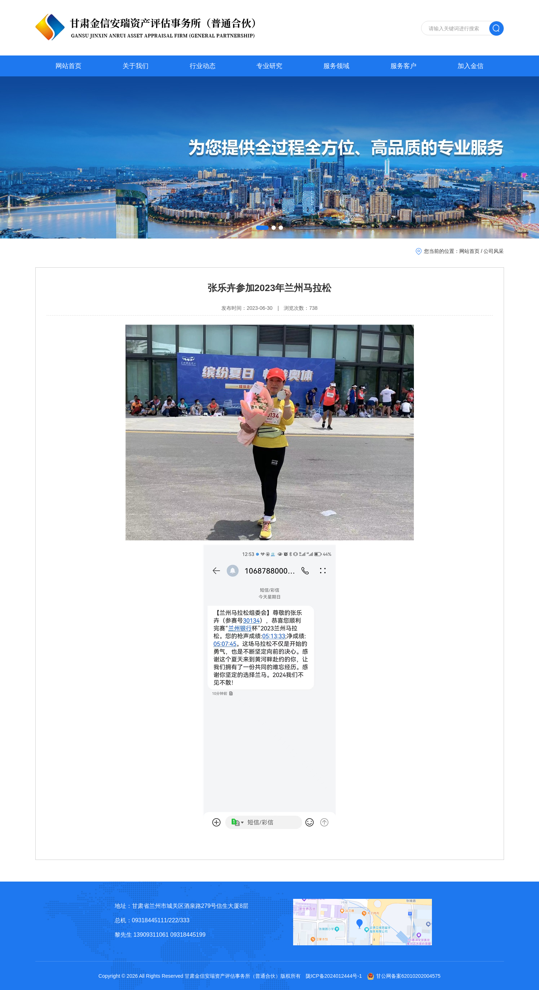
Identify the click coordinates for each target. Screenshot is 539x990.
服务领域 (336, 66)
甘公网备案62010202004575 (404, 976)
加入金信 (470, 66)
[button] (262, 228)
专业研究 (269, 66)
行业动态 (203, 66)
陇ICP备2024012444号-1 (334, 976)
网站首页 (68, 66)
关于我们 (136, 66)
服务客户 (403, 66)
